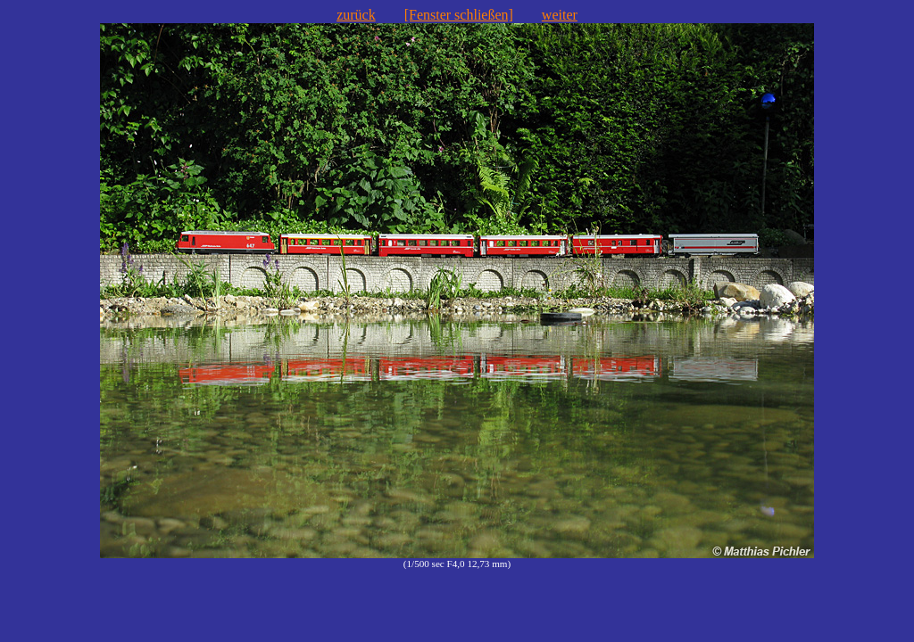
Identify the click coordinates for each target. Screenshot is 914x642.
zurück (356, 14)
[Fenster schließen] (458, 14)
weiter (559, 14)
